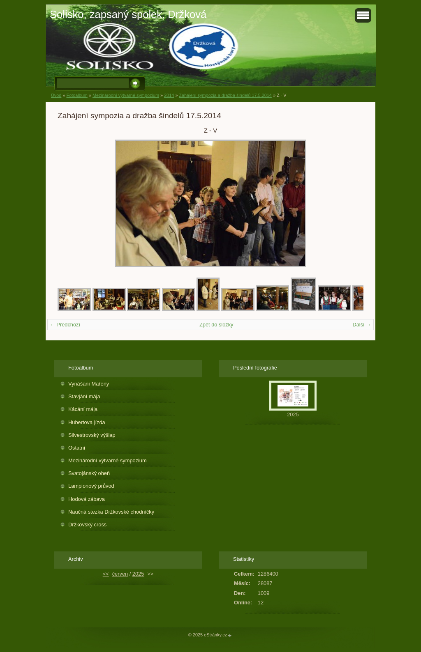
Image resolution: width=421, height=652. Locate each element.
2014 (169, 95)
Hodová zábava (86, 499)
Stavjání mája (84, 396)
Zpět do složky (216, 324)
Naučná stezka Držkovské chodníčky (111, 512)
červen (120, 574)
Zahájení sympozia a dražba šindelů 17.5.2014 (225, 95)
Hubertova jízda (86, 422)
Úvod (56, 95)
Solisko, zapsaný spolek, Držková (128, 14)
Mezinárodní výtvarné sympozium (126, 95)
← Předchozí (65, 324)
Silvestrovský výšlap (92, 435)
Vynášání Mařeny (88, 384)
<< (106, 574)
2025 (292, 414)
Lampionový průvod (91, 486)
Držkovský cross (87, 524)
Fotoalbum (76, 95)
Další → (361, 324)
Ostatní (76, 448)
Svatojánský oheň (89, 473)
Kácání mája (82, 409)
